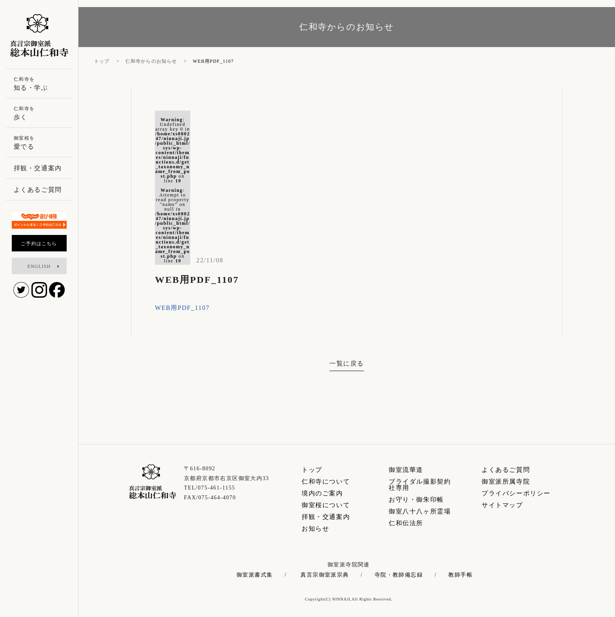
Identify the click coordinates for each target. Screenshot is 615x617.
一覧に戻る (346, 363)
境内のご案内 (322, 493)
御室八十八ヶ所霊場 (420, 511)
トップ (102, 61)
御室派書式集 (255, 575)
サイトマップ (502, 505)
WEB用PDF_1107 (182, 307)
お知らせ (315, 528)
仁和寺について (326, 481)
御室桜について (326, 505)
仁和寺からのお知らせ (151, 61)
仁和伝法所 (406, 523)
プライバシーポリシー (516, 493)
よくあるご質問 (506, 469)
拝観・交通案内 (326, 516)
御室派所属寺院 (506, 481)
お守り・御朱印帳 (416, 499)
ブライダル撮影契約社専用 (420, 484)
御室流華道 (406, 469)
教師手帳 (460, 575)
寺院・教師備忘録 (399, 575)
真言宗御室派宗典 (324, 575)
